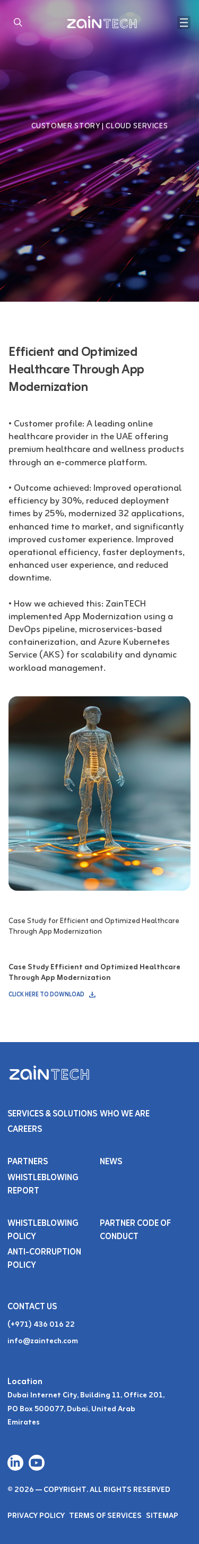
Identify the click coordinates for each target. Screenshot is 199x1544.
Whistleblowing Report (43, 1185)
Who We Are (125, 1114)
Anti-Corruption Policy (44, 1259)
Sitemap (162, 1516)
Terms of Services (105, 1516)
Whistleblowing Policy (43, 1230)
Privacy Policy (36, 1516)
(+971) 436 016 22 (41, 1325)
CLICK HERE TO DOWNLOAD (52, 995)
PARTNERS (27, 1162)
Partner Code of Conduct (135, 1230)
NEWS (111, 1162)
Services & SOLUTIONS (52, 1114)
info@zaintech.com (42, 1341)
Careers (25, 1129)
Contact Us (32, 1307)
